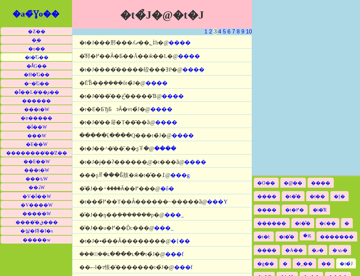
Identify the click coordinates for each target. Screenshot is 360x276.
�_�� (304, 263)
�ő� (167, 188)
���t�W (36, 109)
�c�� (327, 223)
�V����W (37, 205)
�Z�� (36, 31)
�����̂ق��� (37, 222)
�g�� (265, 263)
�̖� (36, 40)
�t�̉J (346, 263)
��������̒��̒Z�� (36, 153)
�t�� (318, 196)
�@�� (293, 183)
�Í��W (37, 127)
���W (36, 135)
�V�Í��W (36, 196)
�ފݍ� (340, 250)
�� (326, 263)
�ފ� (318, 250)
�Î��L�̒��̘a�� (36, 92)
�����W (36, 213)
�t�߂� (294, 210)
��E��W (36, 161)
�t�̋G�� (37, 57)
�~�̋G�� (36, 83)
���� (180, 43)
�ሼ (307, 235)
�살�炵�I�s (36, 231)
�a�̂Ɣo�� (35, 13)
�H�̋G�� (37, 74)
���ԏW (37, 178)
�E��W (37, 144)
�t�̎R (320, 210)
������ (36, 100)
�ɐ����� (36, 118)
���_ (174, 215)
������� (337, 236)
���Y (217, 202)
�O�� (266, 183)
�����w (36, 240)
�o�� (36, 48)
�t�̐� (293, 196)
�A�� (294, 250)
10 (249, 31)
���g (180, 175)
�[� (339, 196)
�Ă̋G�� (37, 66)
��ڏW (37, 187)
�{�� (180, 241)
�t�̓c (263, 236)
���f (174, 254)
